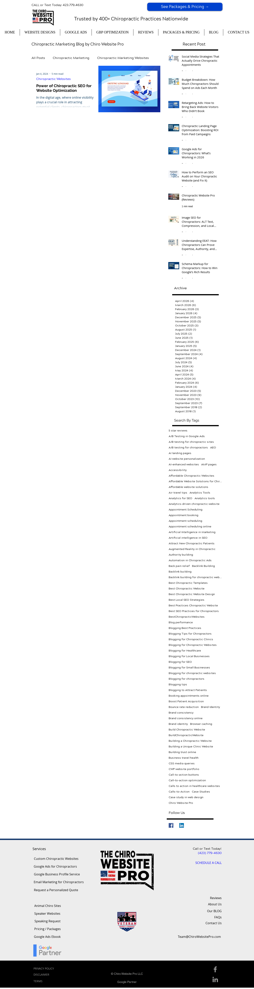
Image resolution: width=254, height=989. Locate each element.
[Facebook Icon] (215, 969)
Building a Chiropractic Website (190, 741)
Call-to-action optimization (187, 780)
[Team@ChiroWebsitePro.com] (199, 937)
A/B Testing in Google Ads (187, 436)
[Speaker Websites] (47, 914)
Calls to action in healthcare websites (194, 786)
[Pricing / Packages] (47, 929)
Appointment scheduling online (190, 526)
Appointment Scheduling (185, 509)
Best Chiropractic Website (187, 588)
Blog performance (181, 622)
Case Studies (201, 791)
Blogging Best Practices (185, 628)
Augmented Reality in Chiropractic (192, 549)
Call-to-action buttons (184, 774)
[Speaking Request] (47, 921)
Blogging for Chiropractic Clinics (191, 639)
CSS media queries (182, 763)
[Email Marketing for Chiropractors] (59, 882)
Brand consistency (181, 712)
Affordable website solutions (188, 487)
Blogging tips (178, 684)
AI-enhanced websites (184, 464)
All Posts (38, 58)
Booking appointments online (189, 695)
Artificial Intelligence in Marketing (192, 532)
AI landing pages (180, 453)
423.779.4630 (73, 5)
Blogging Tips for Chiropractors (190, 633)
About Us (215, 904)
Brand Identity (210, 707)
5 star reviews (178, 430)
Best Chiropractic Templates (188, 583)
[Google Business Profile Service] (57, 874)
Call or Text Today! (207, 848)
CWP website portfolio (184, 769)
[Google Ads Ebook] (47, 937)
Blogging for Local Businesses (189, 656)
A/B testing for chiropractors (188, 447)
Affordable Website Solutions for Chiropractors (195, 481)
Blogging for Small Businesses (189, 667)
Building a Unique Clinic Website (191, 746)
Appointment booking (183, 515)
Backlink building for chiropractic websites (195, 577)
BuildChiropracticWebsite (186, 735)
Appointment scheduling (185, 521)
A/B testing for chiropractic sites (191, 442)
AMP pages (209, 464)
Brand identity (178, 724)
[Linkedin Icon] (215, 979)
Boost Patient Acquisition (186, 701)
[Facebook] (171, 825)
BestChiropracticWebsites (187, 616)
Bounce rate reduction (184, 707)
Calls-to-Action (179, 791)
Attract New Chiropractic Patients (191, 543)
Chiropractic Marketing (71, 58)
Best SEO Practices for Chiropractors (194, 611)
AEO (213, 447)
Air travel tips (178, 492)
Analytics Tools (200, 492)
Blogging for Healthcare (185, 650)
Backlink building (180, 571)
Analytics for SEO (180, 498)
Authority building (181, 554)
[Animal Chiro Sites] (47, 906)
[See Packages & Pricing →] (184, 7)
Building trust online (182, 752)
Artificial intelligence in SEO (188, 537)
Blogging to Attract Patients (188, 690)
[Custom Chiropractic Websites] (56, 859)
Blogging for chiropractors (186, 678)
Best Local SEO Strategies (186, 599)
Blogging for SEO (180, 662)
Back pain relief (179, 566)
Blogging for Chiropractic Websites (193, 645)
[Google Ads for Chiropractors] (55, 867)
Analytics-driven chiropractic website (194, 504)
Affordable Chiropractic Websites (191, 475)
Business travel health (183, 757)
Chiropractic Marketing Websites (123, 58)
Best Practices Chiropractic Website (193, 605)
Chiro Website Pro (181, 803)
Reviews (216, 898)
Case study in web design (186, 797)
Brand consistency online (186, 718)
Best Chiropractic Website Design (192, 594)
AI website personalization (187, 458)
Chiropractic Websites (53, 79)
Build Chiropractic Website (187, 729)
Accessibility (178, 470)
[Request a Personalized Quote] (56, 890)
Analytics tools (205, 498)
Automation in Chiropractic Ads (190, 560)
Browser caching (201, 724)
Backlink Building (203, 566)
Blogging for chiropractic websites (192, 673)
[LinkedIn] (181, 825)
